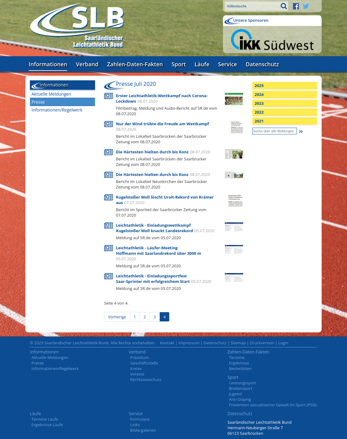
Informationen (48, 64)
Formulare (139, 419)
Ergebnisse (239, 363)
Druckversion (262, 343)
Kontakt (167, 343)
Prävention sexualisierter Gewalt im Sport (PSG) (272, 405)
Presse (38, 102)
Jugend (235, 394)
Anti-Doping (240, 399)
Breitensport (240, 388)
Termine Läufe (44, 419)
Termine (236, 357)
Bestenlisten (240, 368)
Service (227, 64)
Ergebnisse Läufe (47, 424)
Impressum (188, 343)
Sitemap (238, 343)
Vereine (137, 374)
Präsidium (139, 357)
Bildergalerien (143, 430)
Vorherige (117, 317)
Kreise (135, 368)
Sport (179, 64)
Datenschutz (262, 64)
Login (283, 343)
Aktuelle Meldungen (51, 94)
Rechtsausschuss (146, 379)
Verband (87, 64)
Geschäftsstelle (144, 363)
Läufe (202, 64)
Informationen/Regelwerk (56, 110)
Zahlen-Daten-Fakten (135, 64)
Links (135, 424)
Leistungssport (242, 383)
